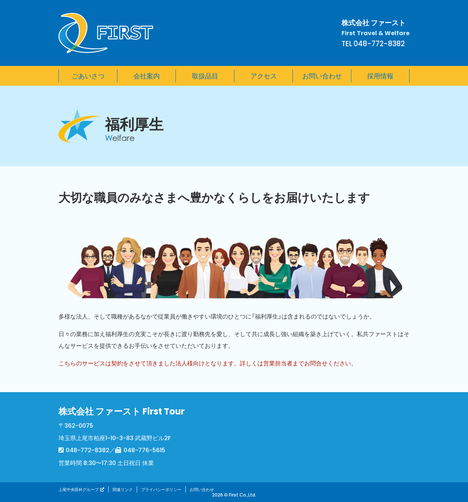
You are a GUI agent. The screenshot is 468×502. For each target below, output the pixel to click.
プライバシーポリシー (161, 489)
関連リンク (123, 489)
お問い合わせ (202, 489)
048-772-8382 (87, 449)
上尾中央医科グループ (78, 489)
